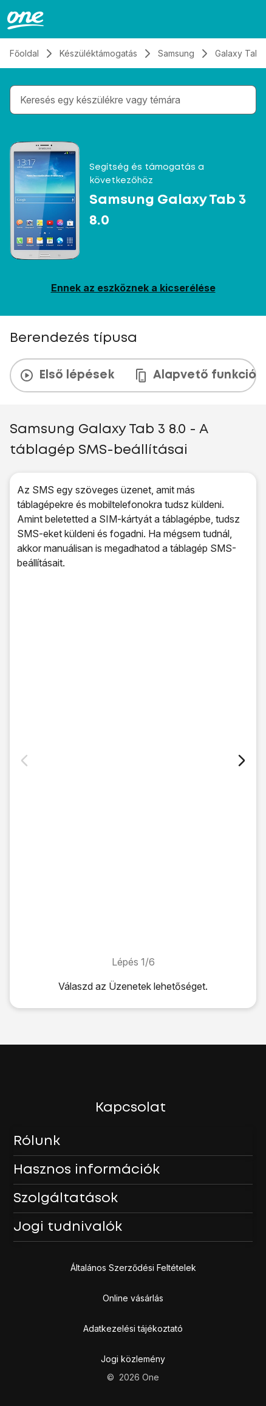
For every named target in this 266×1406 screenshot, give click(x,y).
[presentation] (133, 375)
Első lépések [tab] (66, 375)
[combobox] (135, 100)
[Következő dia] (241, 760)
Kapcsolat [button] (130, 1108)
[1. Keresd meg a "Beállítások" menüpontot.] (133, 762)
